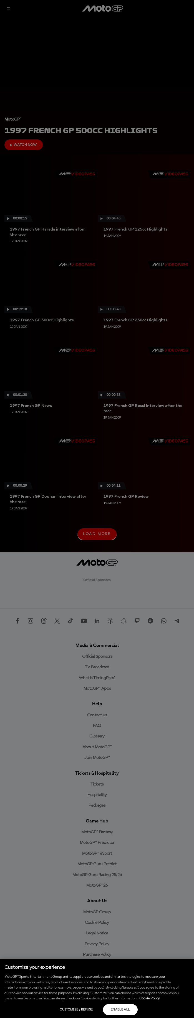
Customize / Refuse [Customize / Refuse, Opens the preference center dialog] (76, 1009)
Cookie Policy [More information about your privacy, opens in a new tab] (149, 998)
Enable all (120, 1009)
